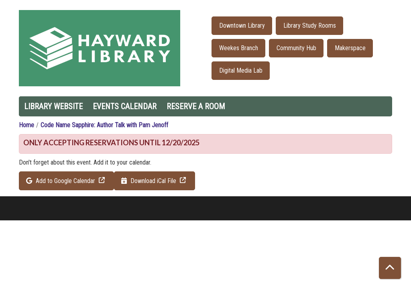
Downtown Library (242, 25)
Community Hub (296, 48)
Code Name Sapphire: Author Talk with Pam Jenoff (104, 125)
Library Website (53, 106)
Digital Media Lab (240, 70)
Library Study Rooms (309, 25)
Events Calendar (125, 106)
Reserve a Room (196, 106)
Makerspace (350, 48)
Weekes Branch (238, 48)
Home (26, 125)
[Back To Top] (390, 268)
